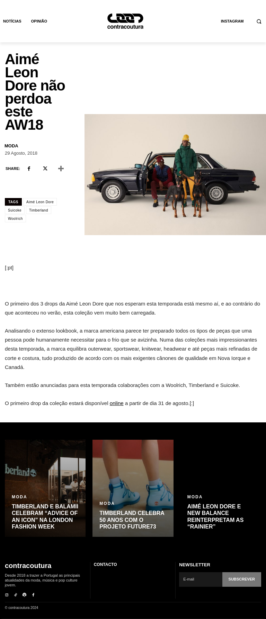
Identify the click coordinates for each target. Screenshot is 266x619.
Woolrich (15, 219)
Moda (11, 146)
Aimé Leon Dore (40, 202)
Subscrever (242, 579)
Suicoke (14, 210)
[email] (200, 579)
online (117, 403)
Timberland (38, 210)
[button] (259, 21)
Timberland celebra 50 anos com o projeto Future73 (132, 519)
